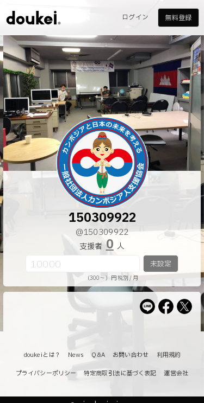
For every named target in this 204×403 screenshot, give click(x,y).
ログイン (135, 17)
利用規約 (169, 355)
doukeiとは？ (41, 355)
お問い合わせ (131, 355)
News (76, 355)
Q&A (97, 355)
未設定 (160, 264)
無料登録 (178, 18)
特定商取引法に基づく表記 (120, 373)
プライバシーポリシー (46, 373)
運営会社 (176, 373)
